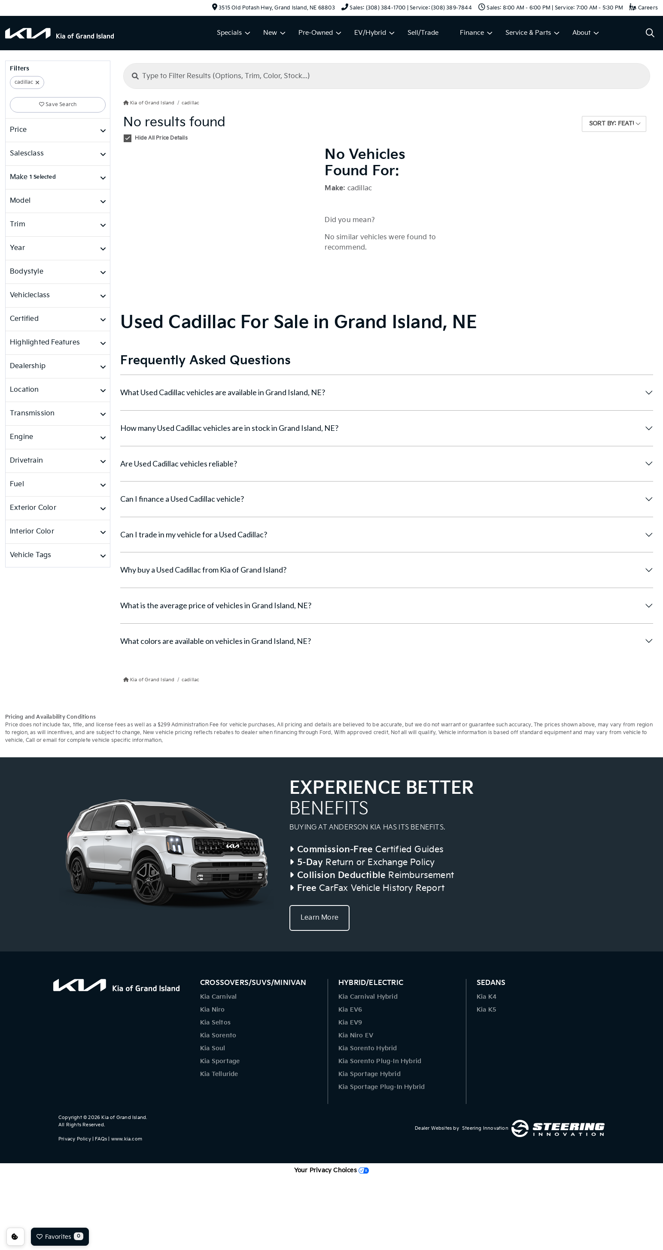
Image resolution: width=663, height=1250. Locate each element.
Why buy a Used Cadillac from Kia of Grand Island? (203, 569)
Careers (644, 8)
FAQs (101, 1139)
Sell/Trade (423, 33)
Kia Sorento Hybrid (367, 1048)
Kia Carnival (218, 996)
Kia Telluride (219, 1074)
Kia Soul (212, 1048)
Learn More (319, 918)
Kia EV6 (350, 1009)
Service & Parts (528, 33)
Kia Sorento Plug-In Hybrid (379, 1061)
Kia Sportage (220, 1061)
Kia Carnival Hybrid (368, 996)
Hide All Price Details (161, 138)
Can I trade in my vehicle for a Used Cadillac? (193, 534)
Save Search (58, 104)
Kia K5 (486, 1009)
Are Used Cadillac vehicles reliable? (178, 463)
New (270, 33)
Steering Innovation (485, 1128)
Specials (229, 33)
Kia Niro (212, 1009)
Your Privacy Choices (331, 1170)
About (581, 33)
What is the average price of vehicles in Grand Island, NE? (215, 605)
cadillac (24, 82)
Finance (472, 33)
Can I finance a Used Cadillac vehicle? (182, 498)
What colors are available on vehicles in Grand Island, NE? (215, 641)
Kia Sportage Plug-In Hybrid (381, 1087)
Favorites (59, 1236)
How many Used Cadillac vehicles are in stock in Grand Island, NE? (229, 428)
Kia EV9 (350, 1022)
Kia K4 (486, 996)
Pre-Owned (315, 33)
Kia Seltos (215, 1022)
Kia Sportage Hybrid (369, 1074)
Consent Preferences (15, 1237)
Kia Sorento (218, 1035)
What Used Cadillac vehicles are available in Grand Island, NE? (222, 392)
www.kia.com (126, 1139)
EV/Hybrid (370, 33)
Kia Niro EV (355, 1035)
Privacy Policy (74, 1139)
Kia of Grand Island (123, 1117)
